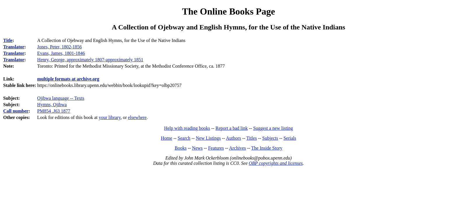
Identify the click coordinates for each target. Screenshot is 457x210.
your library (110, 117)
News (197, 148)
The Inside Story (266, 148)
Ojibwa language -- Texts (61, 98)
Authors (233, 138)
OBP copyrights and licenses (276, 163)
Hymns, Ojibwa (52, 104)
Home (166, 138)
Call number (16, 110)
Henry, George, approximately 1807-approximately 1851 (90, 59)
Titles (251, 138)
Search (184, 138)
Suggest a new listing (273, 128)
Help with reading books (187, 128)
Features (216, 148)
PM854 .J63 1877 (53, 110)
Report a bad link (231, 128)
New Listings (208, 138)
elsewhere (137, 117)
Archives (237, 148)
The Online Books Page (228, 11)
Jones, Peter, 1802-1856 (59, 46)
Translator (13, 46)
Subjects (270, 138)
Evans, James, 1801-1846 (61, 53)
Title (8, 40)
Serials (290, 138)
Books (181, 148)
